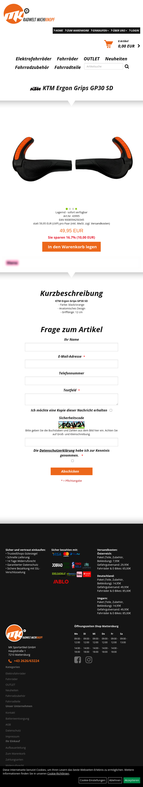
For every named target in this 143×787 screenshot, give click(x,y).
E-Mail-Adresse (70, 356)
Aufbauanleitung (16, 747)
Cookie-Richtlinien (58, 773)
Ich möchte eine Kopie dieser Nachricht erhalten (69, 410)
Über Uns (120, 30)
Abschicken (70, 471)
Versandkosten (100, 223)
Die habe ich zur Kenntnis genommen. (71, 452)
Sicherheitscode (71, 418)
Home (59, 30)
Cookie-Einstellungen (92, 780)
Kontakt (10, 712)
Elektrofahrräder (33, 58)
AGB (8, 724)
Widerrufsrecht (15, 765)
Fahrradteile (68, 67)
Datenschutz (13, 730)
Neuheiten (116, 58)
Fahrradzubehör (32, 67)
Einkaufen (101, 30)
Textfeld (69, 390)
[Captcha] (71, 442)
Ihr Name (71, 339)
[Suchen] (127, 66)
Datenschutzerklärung (57, 450)
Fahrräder (67, 58)
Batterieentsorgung (17, 718)
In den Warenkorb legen (72, 246)
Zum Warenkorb (78, 30)
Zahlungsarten (14, 759)
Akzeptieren (132, 780)
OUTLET (92, 58)
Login (135, 30)
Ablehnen (115, 780)
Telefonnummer (71, 373)
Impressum (12, 736)
